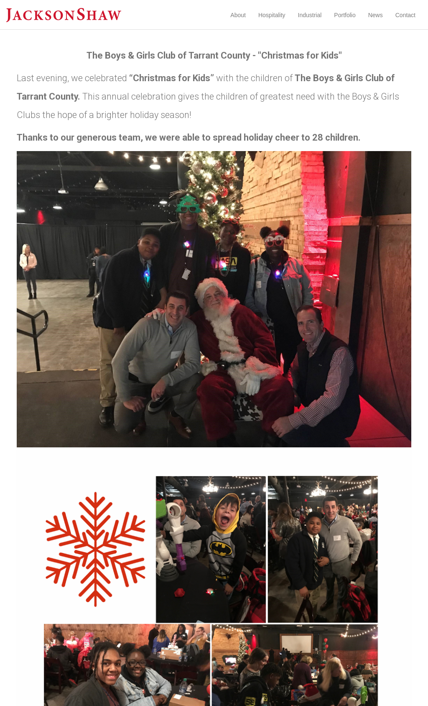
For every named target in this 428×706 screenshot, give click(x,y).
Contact (405, 15)
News (375, 15)
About (238, 15)
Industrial (310, 15)
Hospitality (271, 15)
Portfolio (344, 15)
